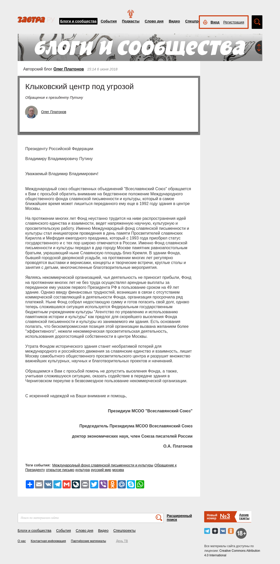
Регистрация (233, 22)
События (109, 21)
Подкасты (131, 21)
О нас (22, 541)
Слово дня (154, 21)
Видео (174, 21)
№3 (225, 515)
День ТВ (122, 541)
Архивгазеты (244, 516)
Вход (215, 22)
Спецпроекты (197, 21)
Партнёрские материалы (88, 541)
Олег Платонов (68, 69)
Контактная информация (48, 541)
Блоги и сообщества (78, 21)
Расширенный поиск (179, 518)
